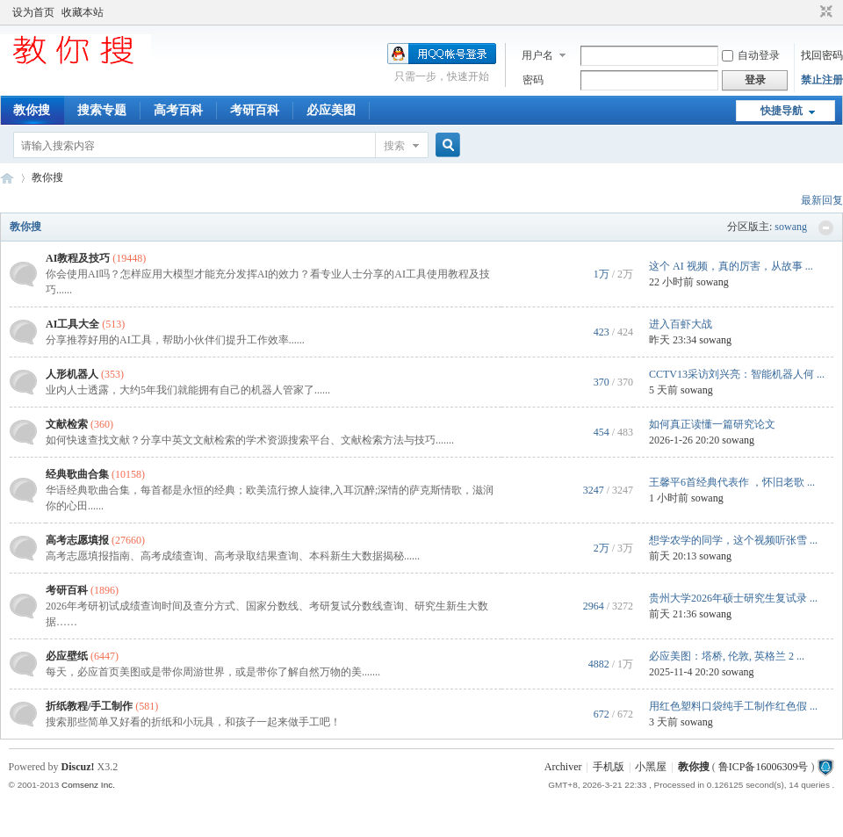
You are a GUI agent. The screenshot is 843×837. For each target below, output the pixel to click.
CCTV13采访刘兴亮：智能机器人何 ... (737, 374)
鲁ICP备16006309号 (763, 767)
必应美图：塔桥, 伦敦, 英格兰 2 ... (726, 656)
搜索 (394, 146)
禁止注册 (822, 80)
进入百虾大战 (680, 324)
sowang (791, 226)
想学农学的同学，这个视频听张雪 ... (733, 540)
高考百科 (178, 110)
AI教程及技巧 (78, 258)
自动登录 (751, 55)
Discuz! (78, 767)
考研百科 (254, 110)
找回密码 (822, 55)
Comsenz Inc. (88, 785)
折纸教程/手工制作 (89, 706)
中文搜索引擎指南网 (7, 178)
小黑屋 (650, 767)
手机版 (608, 767)
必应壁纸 (67, 656)
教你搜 (31, 110)
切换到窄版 (824, 12)
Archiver (563, 767)
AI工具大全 (72, 324)
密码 (533, 80)
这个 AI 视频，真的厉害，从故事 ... (731, 266)
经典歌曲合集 (77, 474)
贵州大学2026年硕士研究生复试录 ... (733, 598)
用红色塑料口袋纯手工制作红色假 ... (733, 706)
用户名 (537, 55)
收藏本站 (82, 12)
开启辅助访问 (809, 12)
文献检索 (67, 424)
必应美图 (331, 110)
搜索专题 (101, 110)
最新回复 (822, 200)
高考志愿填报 (77, 540)
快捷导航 (781, 111)
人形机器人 (72, 374)
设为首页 (33, 12)
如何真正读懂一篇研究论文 (712, 424)
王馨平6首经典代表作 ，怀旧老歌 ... (732, 482)
